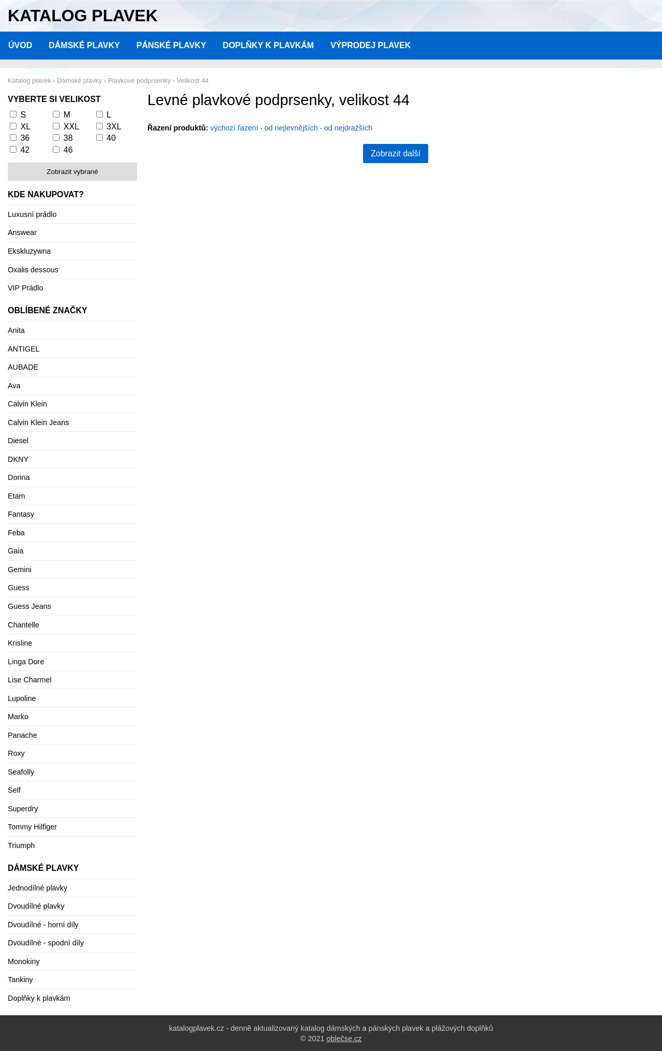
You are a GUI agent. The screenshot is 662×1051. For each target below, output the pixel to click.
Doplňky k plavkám (268, 45)
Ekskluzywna (29, 251)
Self (14, 790)
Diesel (18, 440)
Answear (22, 232)
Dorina (18, 477)
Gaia (15, 551)
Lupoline (22, 698)
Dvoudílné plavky (36, 906)
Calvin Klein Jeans (38, 422)
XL (25, 126)
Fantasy (21, 514)
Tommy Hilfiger (32, 827)
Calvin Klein (27, 404)
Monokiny (24, 961)
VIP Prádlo (25, 288)
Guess (18, 587)
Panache (22, 735)
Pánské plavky (171, 45)
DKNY (18, 459)
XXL (71, 126)
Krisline (20, 643)
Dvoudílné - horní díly (43, 925)
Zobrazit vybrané (72, 172)
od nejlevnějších (291, 128)
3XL (114, 126)
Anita (16, 330)
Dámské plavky (84, 45)
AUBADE (23, 367)
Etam (16, 496)
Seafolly (21, 772)
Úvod (20, 45)
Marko (18, 716)
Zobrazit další (395, 153)
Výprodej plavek (370, 45)
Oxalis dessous (33, 270)
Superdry (23, 809)
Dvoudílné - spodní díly (46, 943)
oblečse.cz (344, 1038)
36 (24, 138)
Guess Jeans (29, 606)
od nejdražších (348, 128)
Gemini (20, 569)
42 (24, 149)
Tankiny (20, 979)
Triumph (21, 845)
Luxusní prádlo (32, 214)
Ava (14, 386)
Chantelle (23, 625)
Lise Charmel (30, 680)
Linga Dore (26, 662)
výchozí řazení (234, 128)
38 (68, 138)
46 (68, 149)
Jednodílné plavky (37, 888)
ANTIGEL (24, 349)
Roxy (16, 753)
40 (111, 138)
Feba (16, 533)
